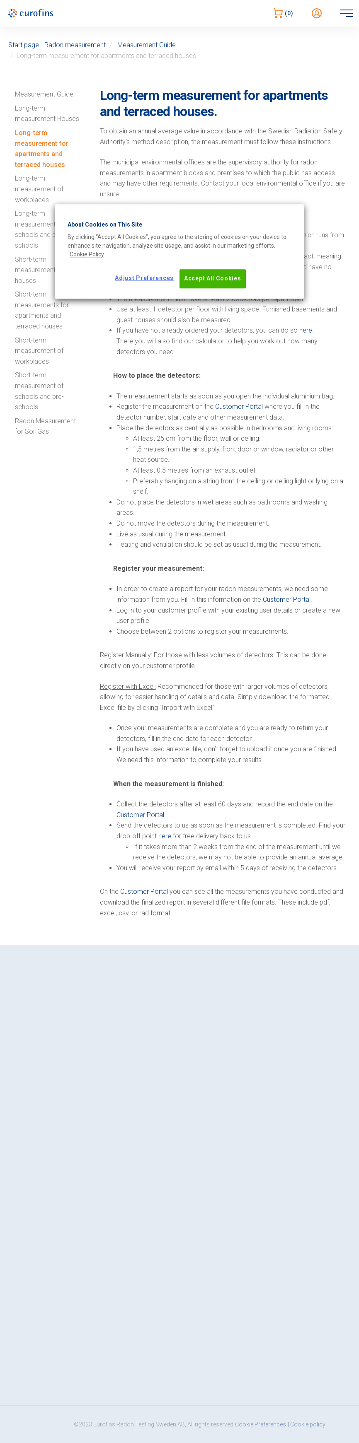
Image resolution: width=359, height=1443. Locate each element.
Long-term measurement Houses (47, 113)
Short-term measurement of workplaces (39, 350)
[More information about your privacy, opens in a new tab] (87, 255)
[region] (179, 251)
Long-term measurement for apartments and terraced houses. (41, 149)
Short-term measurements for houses (42, 270)
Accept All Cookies (212, 278)
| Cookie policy (306, 1424)
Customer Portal (239, 406)
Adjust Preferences (144, 278)
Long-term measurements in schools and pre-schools (40, 229)
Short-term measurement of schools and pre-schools (39, 391)
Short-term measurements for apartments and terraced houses (42, 310)
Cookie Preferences (260, 1424)
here (305, 330)
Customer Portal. (141, 815)
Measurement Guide (146, 45)
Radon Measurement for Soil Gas (45, 426)
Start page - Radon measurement (57, 45)
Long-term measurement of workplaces (39, 188)
